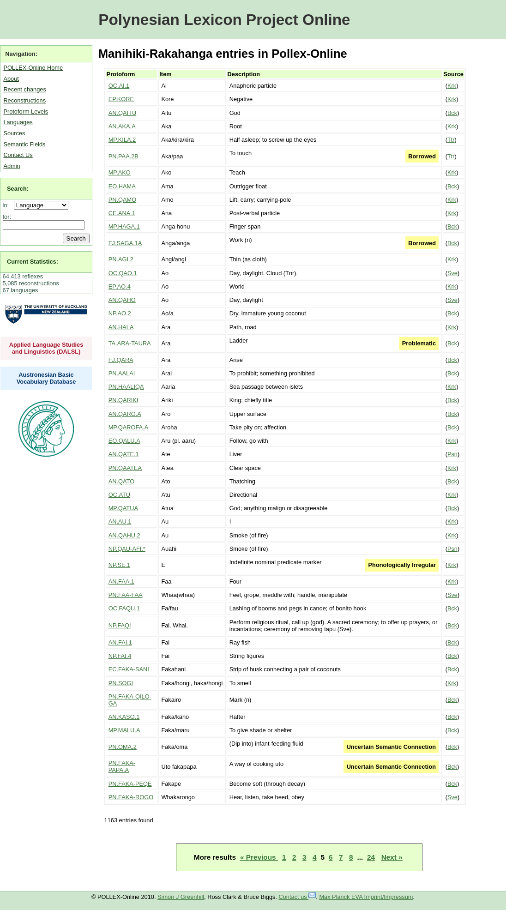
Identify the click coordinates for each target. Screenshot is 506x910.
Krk (451, 85)
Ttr (451, 139)
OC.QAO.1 (122, 273)
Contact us (297, 896)
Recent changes (24, 89)
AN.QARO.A (124, 413)
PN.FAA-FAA (125, 594)
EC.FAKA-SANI (128, 669)
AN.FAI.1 (120, 642)
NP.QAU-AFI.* (126, 548)
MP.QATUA (123, 508)
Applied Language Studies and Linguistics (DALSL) (46, 348)
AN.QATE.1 (123, 454)
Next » (392, 857)
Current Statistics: (32, 261)
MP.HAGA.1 (124, 226)
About (10, 78)
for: (7, 216)
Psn (452, 454)
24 (371, 857)
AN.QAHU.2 (124, 535)
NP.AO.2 (119, 313)
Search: (18, 188)
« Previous (259, 857)
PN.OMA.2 (122, 746)
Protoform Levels (25, 111)
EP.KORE (121, 99)
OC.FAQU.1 (124, 608)
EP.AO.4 (119, 286)
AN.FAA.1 (121, 581)
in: (7, 205)
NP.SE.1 (119, 564)
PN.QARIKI (123, 400)
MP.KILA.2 (122, 139)
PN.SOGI (120, 683)
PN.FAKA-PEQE (130, 783)
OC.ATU (119, 494)
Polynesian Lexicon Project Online (224, 19)
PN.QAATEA (125, 467)
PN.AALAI (121, 373)
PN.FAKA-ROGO (130, 797)
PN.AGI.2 (120, 259)
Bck (452, 112)
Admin (11, 166)
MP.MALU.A (124, 730)
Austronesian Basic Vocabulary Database (46, 378)
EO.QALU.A (124, 440)
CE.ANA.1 (121, 213)
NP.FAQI (119, 625)
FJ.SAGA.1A (125, 243)
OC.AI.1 (119, 85)
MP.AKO (119, 172)
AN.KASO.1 (124, 716)
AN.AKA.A (122, 126)
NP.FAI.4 (120, 655)
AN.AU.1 (120, 521)
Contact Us (17, 154)
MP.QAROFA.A (128, 427)
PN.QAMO (122, 199)
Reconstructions (24, 100)
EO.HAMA (122, 186)
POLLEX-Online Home (33, 67)
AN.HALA (121, 327)
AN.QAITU (122, 112)
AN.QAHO (122, 299)
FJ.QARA (120, 359)
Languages (17, 122)
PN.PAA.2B (123, 156)
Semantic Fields (24, 144)
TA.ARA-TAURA (129, 343)
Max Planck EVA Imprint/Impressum (366, 896)
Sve (452, 273)
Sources (14, 133)
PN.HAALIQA (126, 386)
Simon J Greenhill (180, 896)
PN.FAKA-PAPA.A (121, 766)
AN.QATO (121, 481)
